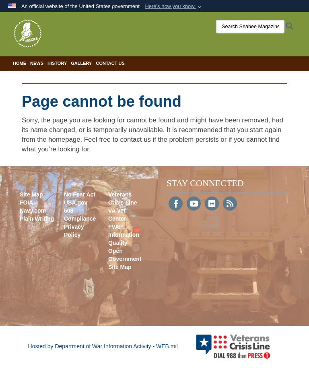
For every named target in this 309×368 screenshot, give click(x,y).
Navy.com (33, 210)
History (57, 63)
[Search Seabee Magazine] (248, 26)
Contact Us (110, 63)
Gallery (81, 63)
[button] (174, 6)
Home (19, 63)
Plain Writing (37, 218)
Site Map (31, 194)
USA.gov (75, 202)
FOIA (26, 202)
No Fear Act (79, 194)
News (36, 63)
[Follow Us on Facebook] (176, 204)
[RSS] (230, 204)
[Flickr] (212, 204)
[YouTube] (194, 204)
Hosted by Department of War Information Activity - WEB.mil (103, 346)
